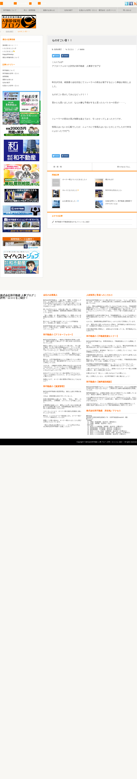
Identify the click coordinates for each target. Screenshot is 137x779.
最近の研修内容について (11, 57)
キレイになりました (70, 190)
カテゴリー (7, 3)
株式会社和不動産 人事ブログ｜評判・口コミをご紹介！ (18, 296)
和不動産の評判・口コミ (11, 73)
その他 (43, 3)
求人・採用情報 (29, 10)
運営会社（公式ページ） (108, 10)
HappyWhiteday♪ (8, 54)
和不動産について (9, 10)
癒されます (109, 180)
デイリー (71, 49)
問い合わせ (127, 10)
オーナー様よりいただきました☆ (74, 180)
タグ (33, 3)
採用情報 (6, 76)
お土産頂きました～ (70, 201)
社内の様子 (68, 10)
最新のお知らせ (49, 10)
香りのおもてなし (122, 167)
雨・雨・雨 (59, 167)
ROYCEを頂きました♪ (113, 190)
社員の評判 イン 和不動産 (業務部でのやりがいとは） (118, 202)
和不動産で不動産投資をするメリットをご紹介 (72, 222)
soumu (82, 49)
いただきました (9, 51)
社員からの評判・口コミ (88, 10)
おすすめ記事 (22, 3)
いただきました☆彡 (9, 48)
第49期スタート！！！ (10, 45)
